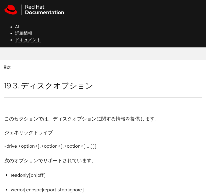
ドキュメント (28, 40)
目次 (7, 67)
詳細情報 (23, 33)
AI (17, 27)
